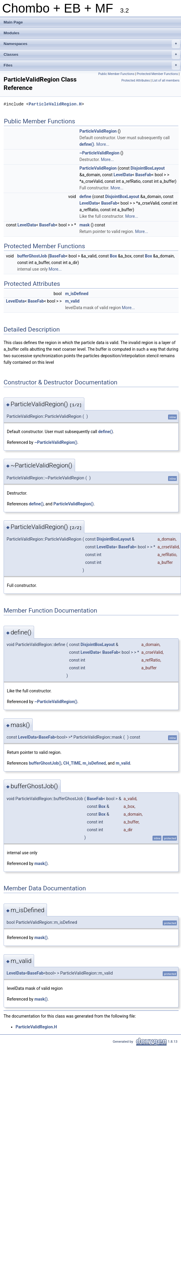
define (85, 196)
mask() (41, 863)
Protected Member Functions (157, 74)
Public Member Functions (116, 74)
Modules (11, 33)
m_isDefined (77, 293)
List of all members (166, 80)
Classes (92, 54)
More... (102, 144)
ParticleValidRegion (98, 131)
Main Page (13, 22)
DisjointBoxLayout (148, 168)
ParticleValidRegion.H (55, 104)
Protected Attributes (135, 80)
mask (84, 225)
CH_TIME (72, 763)
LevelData (123, 174)
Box (113, 256)
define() (86, 144)
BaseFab (143, 174)
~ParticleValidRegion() (55, 442)
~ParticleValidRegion (99, 153)
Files (92, 65)
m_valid (72, 301)
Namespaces (92, 44)
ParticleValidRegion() (74, 503)
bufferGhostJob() (45, 763)
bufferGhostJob (32, 256)
